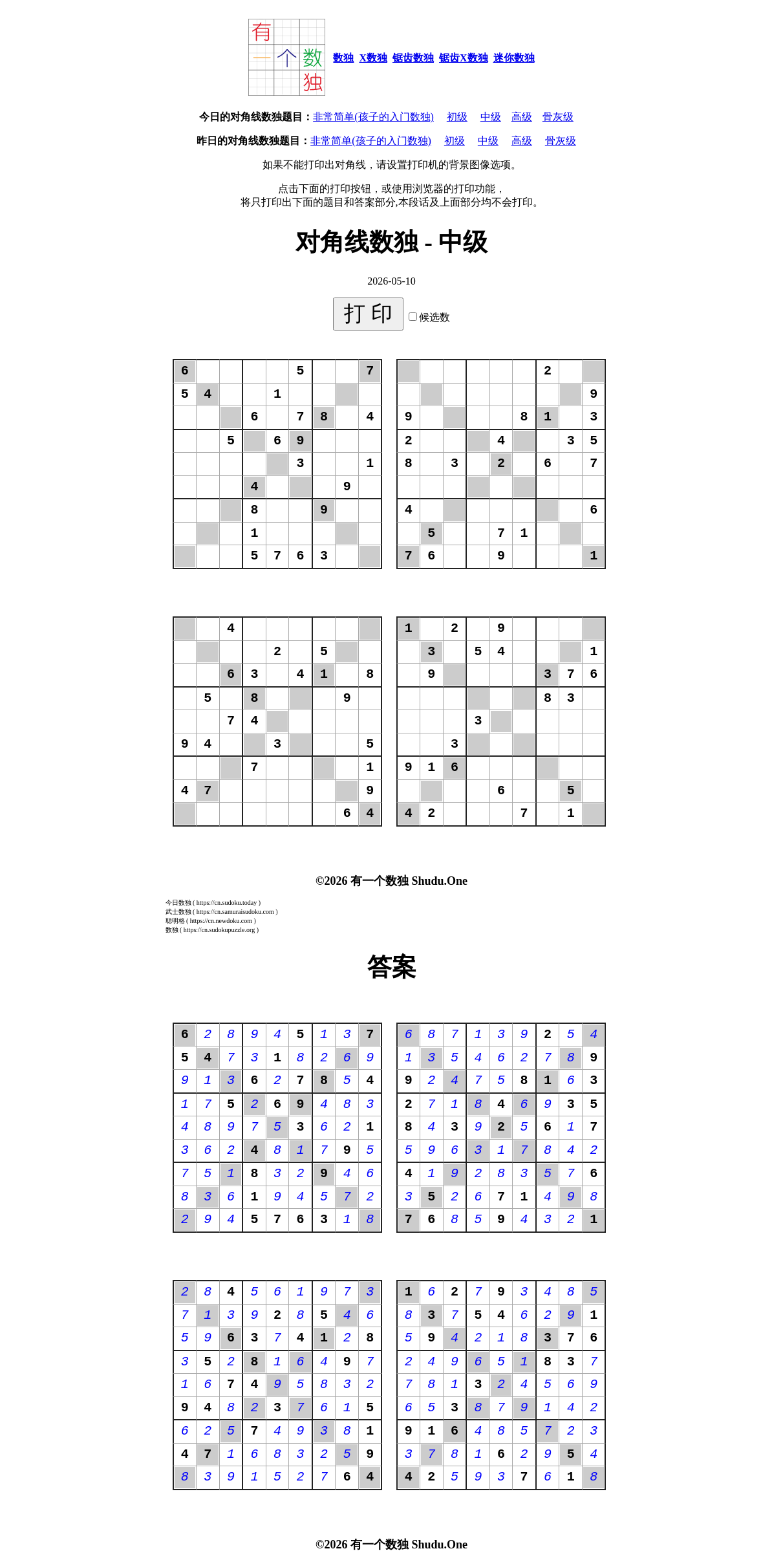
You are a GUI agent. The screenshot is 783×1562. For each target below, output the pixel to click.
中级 (490, 116)
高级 (521, 116)
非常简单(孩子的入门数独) (373, 116)
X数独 (373, 57)
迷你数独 (514, 57)
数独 (343, 57)
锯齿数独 (413, 57)
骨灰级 (558, 116)
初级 (457, 116)
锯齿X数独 (463, 57)
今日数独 (178, 902)
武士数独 (178, 911)
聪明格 (175, 920)
